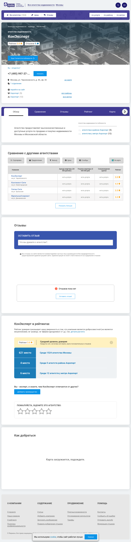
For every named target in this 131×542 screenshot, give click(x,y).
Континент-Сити (18, 182)
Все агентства (16, 15)
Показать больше (65, 206)
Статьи (40, 512)
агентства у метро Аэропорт (94, 133)
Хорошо (91, 537)
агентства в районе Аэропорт (95, 130)
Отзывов (31, 43)
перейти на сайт (17, 89)
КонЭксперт (16, 176)
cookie (53, 537)
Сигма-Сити (16, 189)
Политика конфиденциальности (16, 525)
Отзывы (48, 15)
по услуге (96, 15)
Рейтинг (88, 111)
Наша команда (13, 516)
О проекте (11, 512)
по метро (121, 15)
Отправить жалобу (105, 520)
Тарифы (70, 520)
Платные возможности (77, 512)
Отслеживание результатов (79, 516)
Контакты (101, 512)
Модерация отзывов (106, 524)
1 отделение (15, 83)
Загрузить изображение (47, 520)
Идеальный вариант (20, 196)
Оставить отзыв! (65, 296)
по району (108, 15)
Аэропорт (14, 93)
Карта (112, 111)
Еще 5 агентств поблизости (23, 58)
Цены (35, 15)
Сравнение (40, 111)
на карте (68, 80)
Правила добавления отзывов (50, 524)
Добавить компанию (46, 516)
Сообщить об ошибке (106, 516)
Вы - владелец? (14, 68)
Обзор (16, 111)
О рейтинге (12, 520)
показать (40, 74)
